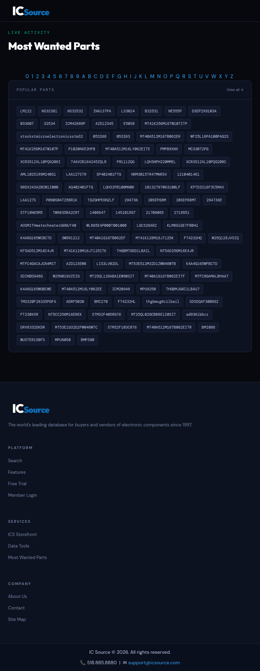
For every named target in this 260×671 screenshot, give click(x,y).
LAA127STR (76, 174)
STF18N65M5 (31, 212)
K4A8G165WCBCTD (35, 238)
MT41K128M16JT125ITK (85, 250)
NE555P (175, 111)
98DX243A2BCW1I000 (39, 187)
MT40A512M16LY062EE (82, 289)
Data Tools (18, 546)
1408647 (97, 212)
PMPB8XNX (169, 149)
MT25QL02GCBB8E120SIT (153, 314)
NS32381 (49, 111)
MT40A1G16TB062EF (108, 238)
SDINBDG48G (31, 276)
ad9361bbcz (197, 314)
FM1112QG (125, 161)
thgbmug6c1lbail (162, 301)
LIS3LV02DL (107, 263)
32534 (49, 123)
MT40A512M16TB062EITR (169, 327)
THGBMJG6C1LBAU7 (182, 289)
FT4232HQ (193, 238)
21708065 (155, 212)
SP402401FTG (108, 174)
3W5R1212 (71, 238)
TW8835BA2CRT (66, 212)
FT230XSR (29, 314)
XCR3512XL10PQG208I (40, 161)
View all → (234, 89)
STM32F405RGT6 (106, 314)
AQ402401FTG (80, 187)
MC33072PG (198, 149)
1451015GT (125, 212)
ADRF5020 (75, 301)
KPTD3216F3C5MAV (207, 187)
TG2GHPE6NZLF (101, 200)
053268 (100, 136)
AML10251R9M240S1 (38, 174)
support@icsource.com (154, 662)
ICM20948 (121, 289)
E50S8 (129, 123)
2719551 (182, 212)
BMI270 (101, 301)
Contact (16, 608)
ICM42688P (75, 123)
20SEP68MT (186, 200)
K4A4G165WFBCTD (201, 263)
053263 (123, 136)
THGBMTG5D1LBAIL (133, 250)
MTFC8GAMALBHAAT (212, 276)
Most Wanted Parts (27, 557)
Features (17, 472)
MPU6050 (63, 339)
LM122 (25, 111)
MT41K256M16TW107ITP (166, 123)
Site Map (17, 619)
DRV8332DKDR (32, 327)
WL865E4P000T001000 (106, 225)
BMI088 (208, 327)
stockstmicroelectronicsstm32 (51, 136)
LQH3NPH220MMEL (160, 161)
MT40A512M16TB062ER (160, 136)
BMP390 (87, 339)
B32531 (151, 111)
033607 (27, 123)
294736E (214, 200)
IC (30, 10)
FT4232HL (127, 301)
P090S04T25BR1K (61, 200)
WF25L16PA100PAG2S (210, 136)
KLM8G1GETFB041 (182, 225)
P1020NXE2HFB (81, 149)
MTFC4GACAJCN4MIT (38, 263)
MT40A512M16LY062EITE (127, 149)
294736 (131, 200)
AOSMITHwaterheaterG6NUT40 (48, 225)
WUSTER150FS (32, 339)
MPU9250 (148, 289)
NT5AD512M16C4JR (37, 250)
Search (15, 461)
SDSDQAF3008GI (204, 301)
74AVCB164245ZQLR (89, 161)
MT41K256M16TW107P (39, 149)
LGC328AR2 (147, 225)
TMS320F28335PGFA (38, 301)
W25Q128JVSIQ (225, 238)
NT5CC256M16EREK (65, 314)
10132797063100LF (162, 187)
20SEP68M (157, 200)
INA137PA (102, 111)
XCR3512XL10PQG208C (206, 161)
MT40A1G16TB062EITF (165, 276)
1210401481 (188, 174)
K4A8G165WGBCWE (35, 289)
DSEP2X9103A (204, 111)
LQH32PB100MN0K (118, 187)
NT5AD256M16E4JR (177, 250)
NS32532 (75, 111)
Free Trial (17, 484)
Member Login (22, 495)
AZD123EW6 (76, 263)
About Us (17, 596)
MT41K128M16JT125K (155, 238)
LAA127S (28, 200)
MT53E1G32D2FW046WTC (76, 327)
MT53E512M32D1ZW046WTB (152, 263)
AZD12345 (104, 123)
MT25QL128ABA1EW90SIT (112, 276)
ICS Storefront (22, 534)
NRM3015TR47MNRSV (149, 174)
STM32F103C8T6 (122, 327)
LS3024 (128, 111)
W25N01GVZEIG (66, 276)
